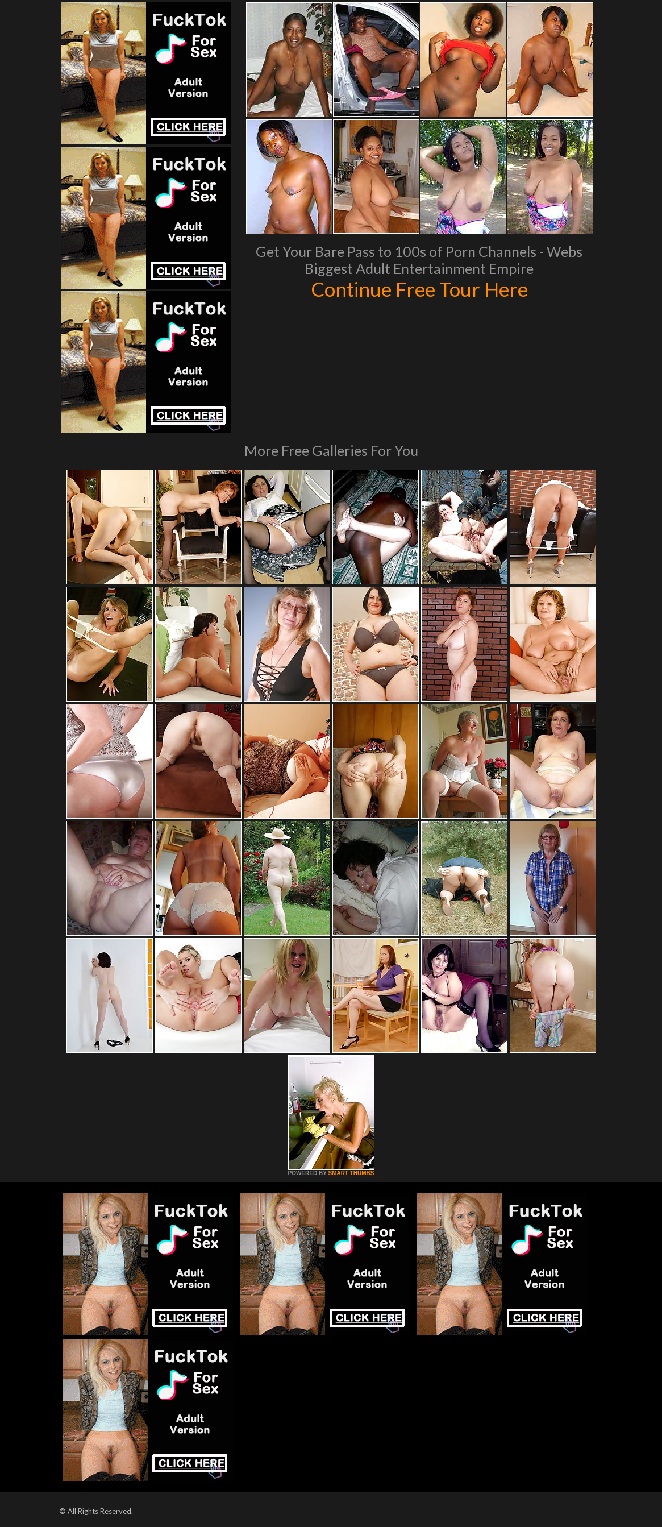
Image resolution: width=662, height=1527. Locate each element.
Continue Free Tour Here (419, 289)
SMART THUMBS (351, 1173)
